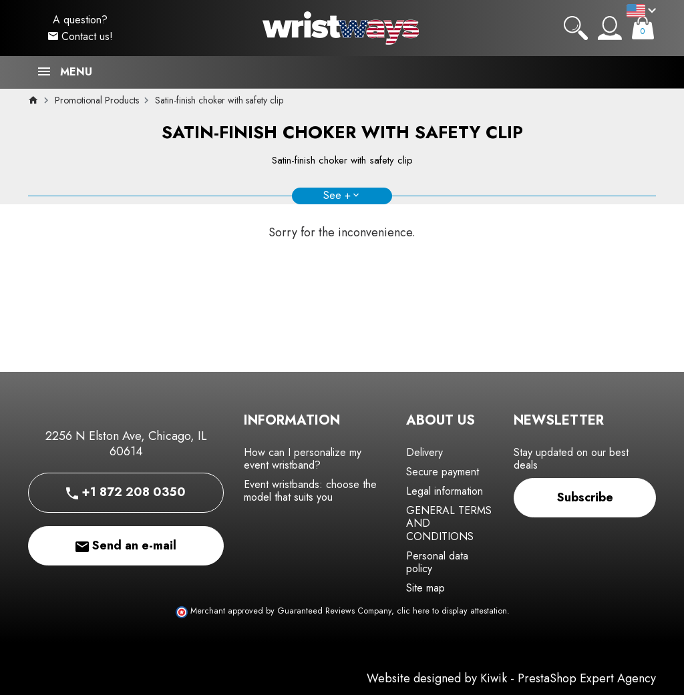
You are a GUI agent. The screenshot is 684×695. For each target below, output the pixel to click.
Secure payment (442, 471)
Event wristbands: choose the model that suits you (310, 491)
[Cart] (643, 27)
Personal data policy (437, 562)
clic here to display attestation (452, 611)
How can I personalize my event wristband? (302, 459)
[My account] (610, 28)
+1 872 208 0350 (126, 492)
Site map (425, 588)
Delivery (424, 452)
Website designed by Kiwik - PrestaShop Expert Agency (511, 678)
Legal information (444, 491)
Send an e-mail (125, 545)
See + (337, 195)
